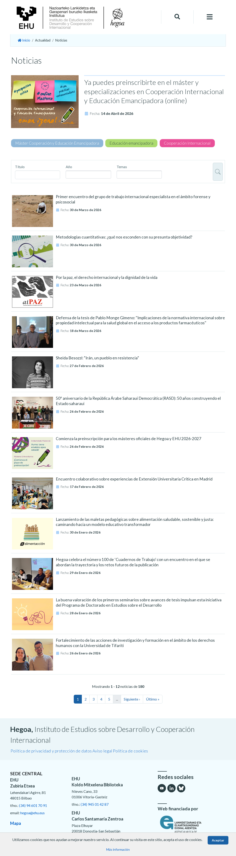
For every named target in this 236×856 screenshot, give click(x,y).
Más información (118, 849)
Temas (122, 166)
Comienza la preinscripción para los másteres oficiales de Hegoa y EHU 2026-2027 (128, 438)
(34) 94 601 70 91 (33, 805)
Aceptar (218, 840)
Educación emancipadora (131, 143)
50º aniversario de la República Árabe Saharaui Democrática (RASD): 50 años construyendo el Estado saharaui (138, 401)
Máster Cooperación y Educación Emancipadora (57, 143)
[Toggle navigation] (210, 17)
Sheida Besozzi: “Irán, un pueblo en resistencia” (97, 357)
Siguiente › (132, 699)
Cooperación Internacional (187, 143)
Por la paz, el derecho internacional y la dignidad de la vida (106, 277)
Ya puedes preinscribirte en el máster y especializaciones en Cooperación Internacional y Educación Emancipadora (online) (154, 91)
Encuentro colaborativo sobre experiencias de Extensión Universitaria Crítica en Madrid (134, 479)
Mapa (15, 823)
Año (69, 166)
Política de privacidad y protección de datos (51, 750)
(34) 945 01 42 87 (95, 804)
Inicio (24, 40)
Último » (152, 699)
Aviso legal (102, 750)
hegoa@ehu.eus (32, 813)
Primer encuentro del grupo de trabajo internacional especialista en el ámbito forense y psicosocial (133, 199)
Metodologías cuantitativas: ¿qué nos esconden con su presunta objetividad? (124, 237)
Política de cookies (130, 750)
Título (20, 166)
